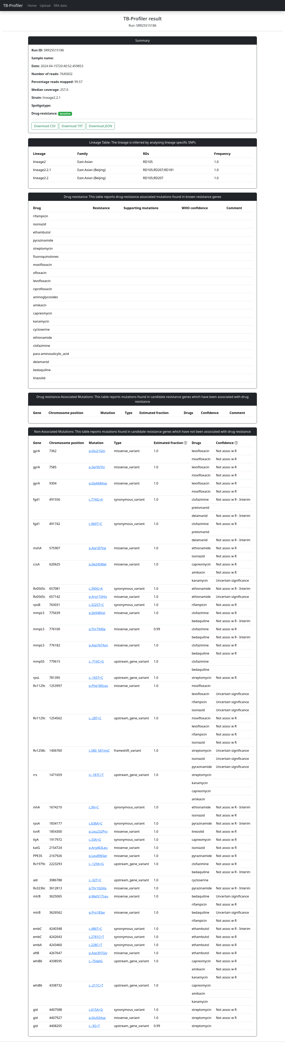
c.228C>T (95, 945)
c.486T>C (95, 928)
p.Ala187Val (97, 548)
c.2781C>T (96, 937)
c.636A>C (96, 823)
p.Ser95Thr (97, 467)
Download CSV (45, 126)
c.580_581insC (99, 750)
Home (32, 5)
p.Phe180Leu (98, 686)
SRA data (60, 5)
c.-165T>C (96, 677)
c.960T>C (95, 524)
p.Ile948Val (97, 613)
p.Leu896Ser (98, 856)
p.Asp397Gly (98, 953)
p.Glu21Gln (97, 451)
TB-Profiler (13, 5)
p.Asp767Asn (98, 645)
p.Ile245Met (97, 564)
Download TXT (72, 126)
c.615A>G (96, 1009)
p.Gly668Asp (98, 483)
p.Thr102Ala (97, 888)
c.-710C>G (96, 661)
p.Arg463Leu (98, 848)
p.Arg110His (98, 596)
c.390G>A (96, 588)
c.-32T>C (95, 880)
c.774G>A (96, 499)
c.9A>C (94, 807)
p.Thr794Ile (97, 629)
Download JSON (100, 126)
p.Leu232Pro (98, 831)
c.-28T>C (95, 718)
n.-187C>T (96, 775)
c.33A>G (95, 839)
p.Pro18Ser (97, 912)
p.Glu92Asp (97, 1018)
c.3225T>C (96, 605)
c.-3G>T (94, 1026)
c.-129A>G (96, 864)
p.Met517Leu (98, 896)
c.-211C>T (96, 985)
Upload (45, 5)
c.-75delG (96, 961)
